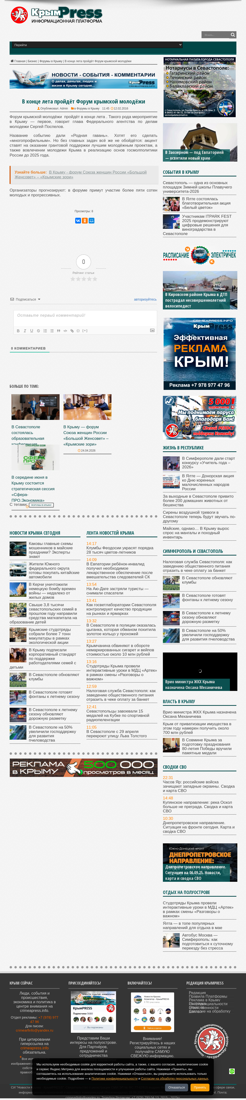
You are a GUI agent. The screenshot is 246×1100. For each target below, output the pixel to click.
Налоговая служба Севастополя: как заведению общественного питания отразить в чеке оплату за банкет (121, 695)
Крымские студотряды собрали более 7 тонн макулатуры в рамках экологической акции (50, 636)
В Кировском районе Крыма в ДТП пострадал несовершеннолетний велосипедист (196, 300)
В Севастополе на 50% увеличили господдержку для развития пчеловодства (52, 734)
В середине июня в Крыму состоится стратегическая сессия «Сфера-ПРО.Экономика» (33, 489)
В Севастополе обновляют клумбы (54, 676)
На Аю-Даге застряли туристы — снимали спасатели (117, 590)
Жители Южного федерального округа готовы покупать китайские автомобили (54, 570)
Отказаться (176, 1087)
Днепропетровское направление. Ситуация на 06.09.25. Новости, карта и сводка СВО (195, 872)
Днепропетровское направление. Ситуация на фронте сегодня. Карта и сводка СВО (199, 827)
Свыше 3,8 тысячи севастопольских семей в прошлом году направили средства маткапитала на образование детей (43, 613)
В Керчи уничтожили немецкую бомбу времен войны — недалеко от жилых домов (52, 591)
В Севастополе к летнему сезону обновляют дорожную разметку (53, 714)
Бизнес (32, 61)
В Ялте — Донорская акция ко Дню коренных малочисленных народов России (208, 482)
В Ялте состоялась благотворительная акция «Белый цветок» (206, 203)
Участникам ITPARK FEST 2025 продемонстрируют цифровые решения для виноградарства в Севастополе (197, 225)
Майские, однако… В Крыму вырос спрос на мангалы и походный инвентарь (196, 532)
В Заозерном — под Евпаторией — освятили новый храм (194, 155)
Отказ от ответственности (203, 1007)
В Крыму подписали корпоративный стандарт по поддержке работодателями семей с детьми (43, 659)
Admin (64, 108)
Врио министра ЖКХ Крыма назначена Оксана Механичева (193, 684)
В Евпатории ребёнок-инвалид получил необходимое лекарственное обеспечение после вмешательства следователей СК (119, 570)
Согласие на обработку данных (209, 1011)
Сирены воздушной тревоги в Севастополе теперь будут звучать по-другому (199, 516)
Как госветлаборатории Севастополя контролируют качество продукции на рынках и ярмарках (121, 609)
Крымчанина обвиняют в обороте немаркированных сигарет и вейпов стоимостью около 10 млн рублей (120, 650)
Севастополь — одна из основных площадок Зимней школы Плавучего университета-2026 (197, 187)
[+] (85, 330)
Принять (200, 1087)
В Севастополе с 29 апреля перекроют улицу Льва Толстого (116, 733)
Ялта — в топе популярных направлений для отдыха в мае (192, 925)
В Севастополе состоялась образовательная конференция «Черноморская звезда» (34, 438)
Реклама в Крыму (204, 1000)
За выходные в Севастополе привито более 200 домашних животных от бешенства (198, 500)
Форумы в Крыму (51, 61)
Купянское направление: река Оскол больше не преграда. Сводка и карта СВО (198, 806)
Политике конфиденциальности (115, 1078)
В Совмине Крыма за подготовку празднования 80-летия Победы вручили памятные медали (207, 746)
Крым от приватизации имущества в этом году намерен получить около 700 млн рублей (197, 728)
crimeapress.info (34, 1048)
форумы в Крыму (41, 505)
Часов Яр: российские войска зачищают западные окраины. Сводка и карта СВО (199, 786)
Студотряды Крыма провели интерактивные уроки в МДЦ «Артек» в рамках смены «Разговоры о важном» (121, 672)
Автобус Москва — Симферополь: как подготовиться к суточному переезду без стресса (207, 941)
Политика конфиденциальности (208, 1004)
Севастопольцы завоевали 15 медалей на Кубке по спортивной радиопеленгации (117, 715)
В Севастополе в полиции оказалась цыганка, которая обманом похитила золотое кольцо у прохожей (121, 629)
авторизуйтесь (145, 299)
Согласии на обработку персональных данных (174, 1078)
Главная (17, 61)
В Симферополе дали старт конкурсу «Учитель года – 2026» (208, 462)
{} (78, 330)
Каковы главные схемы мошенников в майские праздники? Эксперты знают (51, 550)
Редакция (197, 993)
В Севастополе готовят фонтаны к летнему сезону (54, 694)
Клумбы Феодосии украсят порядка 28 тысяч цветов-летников (120, 550)
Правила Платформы (208, 996)
